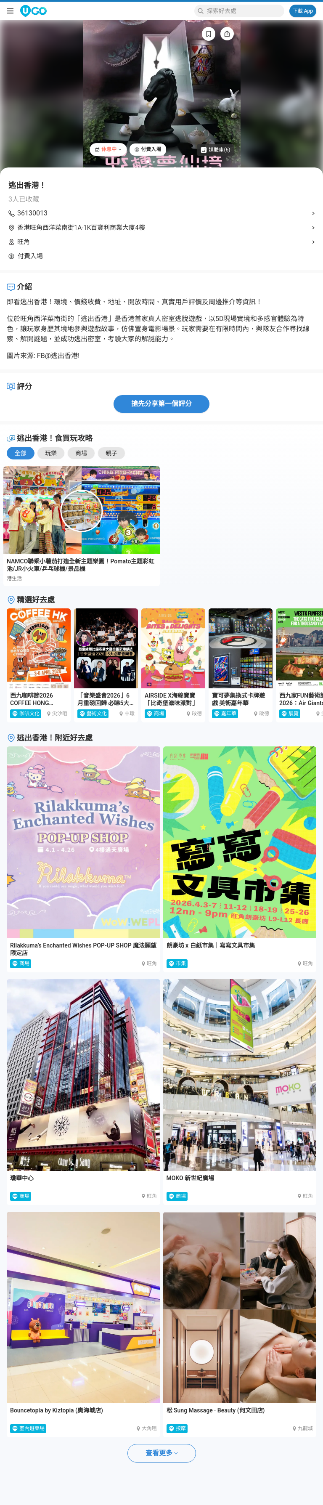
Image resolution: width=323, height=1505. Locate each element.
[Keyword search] (244, 11)
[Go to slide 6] (176, 162)
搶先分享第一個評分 (161, 404)
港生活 (14, 578)
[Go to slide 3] (159, 162)
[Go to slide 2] (154, 162)
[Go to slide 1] (147, 161)
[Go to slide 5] (170, 162)
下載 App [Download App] (303, 11)
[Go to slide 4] (165, 162)
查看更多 (162, 1453)
